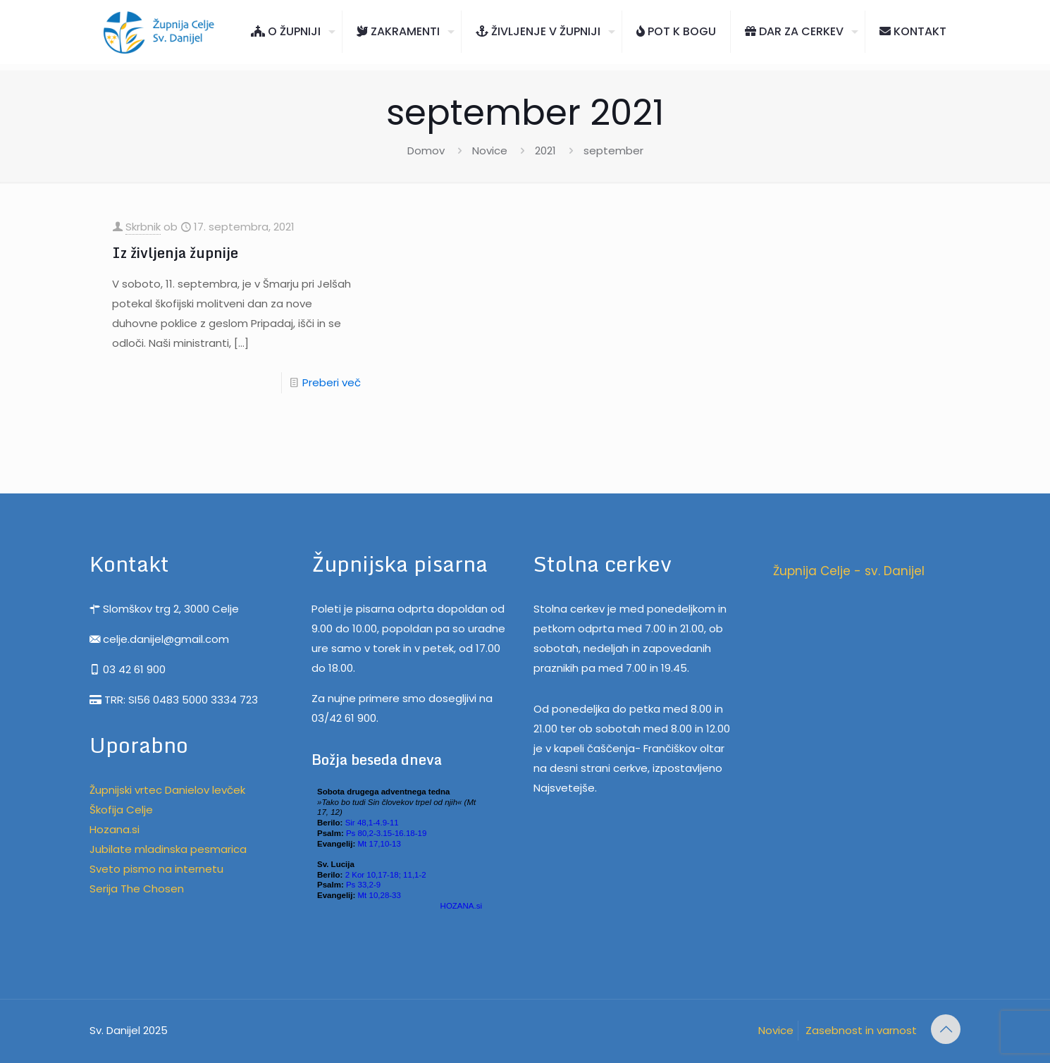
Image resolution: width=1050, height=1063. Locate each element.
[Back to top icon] (946, 1029)
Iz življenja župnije (175, 252)
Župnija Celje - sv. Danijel (849, 571)
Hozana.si (114, 829)
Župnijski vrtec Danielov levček (167, 789)
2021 (545, 150)
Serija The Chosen (136, 888)
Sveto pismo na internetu (156, 868)
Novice (489, 150)
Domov (426, 150)
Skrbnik (143, 226)
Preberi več (331, 382)
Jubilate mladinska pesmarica (168, 849)
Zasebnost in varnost (861, 1030)
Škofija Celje (121, 809)
